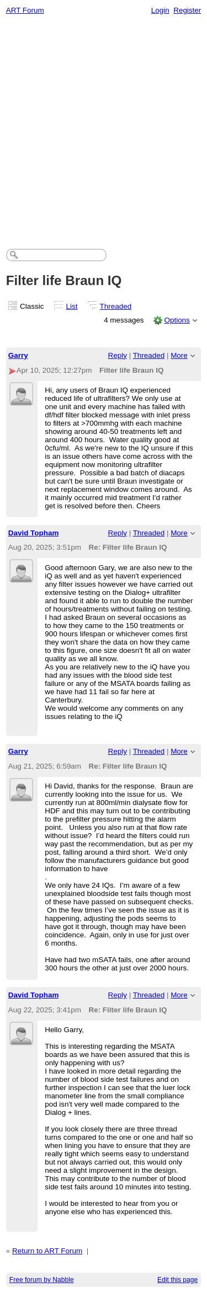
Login (160, 10)
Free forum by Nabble (41, 1280)
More (179, 355)
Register (187, 10)
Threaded (116, 306)
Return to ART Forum (47, 1251)
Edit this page (177, 1280)
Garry (18, 355)
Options (176, 320)
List (72, 306)
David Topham (33, 533)
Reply (117, 355)
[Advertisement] (103, 128)
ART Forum (25, 10)
